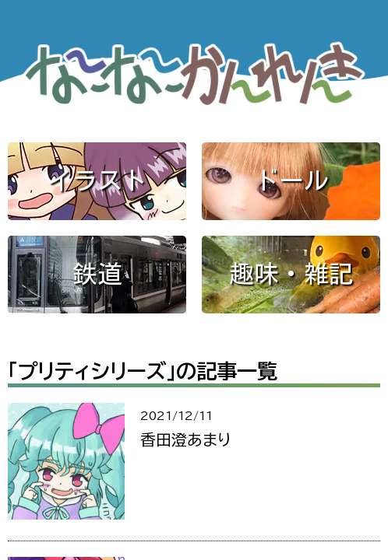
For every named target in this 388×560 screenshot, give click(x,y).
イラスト (97, 180)
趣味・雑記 (291, 273)
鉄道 (97, 273)
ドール (291, 180)
